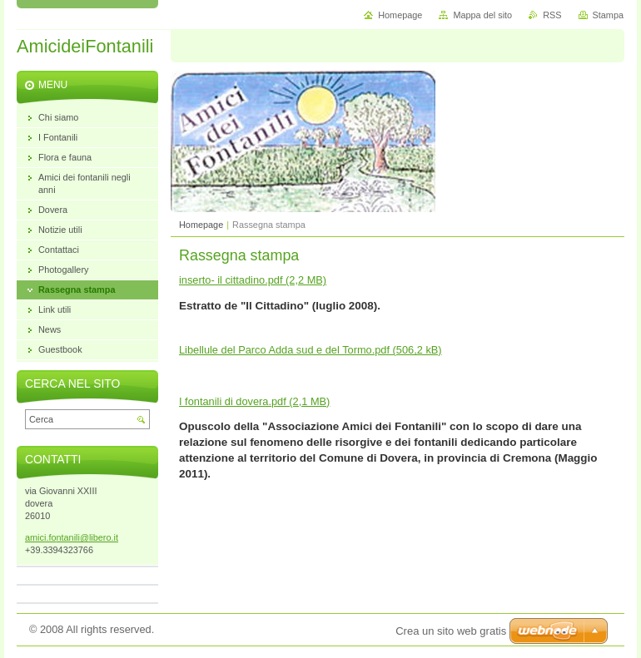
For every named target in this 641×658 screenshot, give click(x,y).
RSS (552, 15)
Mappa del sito (482, 15)
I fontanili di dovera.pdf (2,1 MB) (254, 401)
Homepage (201, 225)
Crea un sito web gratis (450, 631)
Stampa (608, 15)
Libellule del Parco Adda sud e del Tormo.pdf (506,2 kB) (310, 350)
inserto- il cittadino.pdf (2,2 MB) (252, 280)
